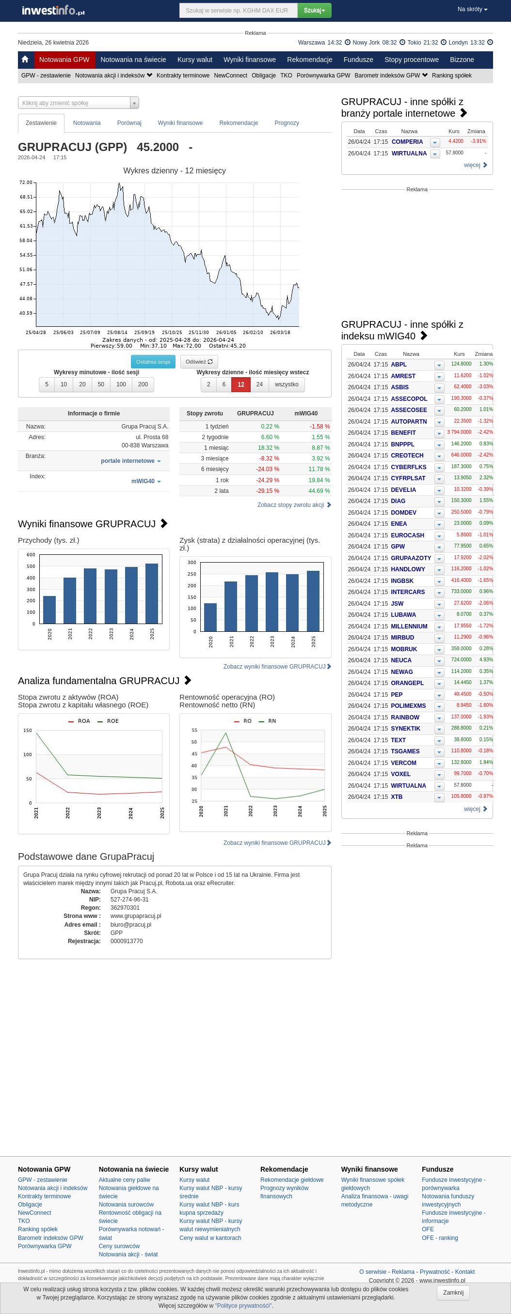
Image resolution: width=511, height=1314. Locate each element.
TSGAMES (405, 751)
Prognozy (286, 123)
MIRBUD (402, 637)
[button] (131, 461)
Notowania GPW (64, 59)
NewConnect (232, 75)
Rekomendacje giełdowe (292, 1179)
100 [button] (121, 384)
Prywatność (435, 1271)
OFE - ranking (440, 1238)
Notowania (87, 123)
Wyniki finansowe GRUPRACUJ (93, 524)
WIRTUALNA (410, 153)
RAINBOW (405, 717)
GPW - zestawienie (47, 75)
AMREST (403, 376)
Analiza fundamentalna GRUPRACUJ (105, 680)
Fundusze (358, 59)
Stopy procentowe (411, 59)
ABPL (399, 364)
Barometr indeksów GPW (392, 75)
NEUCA (401, 660)
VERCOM (403, 763)
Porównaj (129, 123)
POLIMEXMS (408, 706)
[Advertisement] (417, 255)
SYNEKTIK (405, 728)
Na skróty (473, 9)
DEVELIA (403, 490)
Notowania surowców (126, 1204)
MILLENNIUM (409, 626)
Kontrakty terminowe (183, 75)
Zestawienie (41, 123)
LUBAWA (403, 614)
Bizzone (462, 59)
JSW (397, 603)
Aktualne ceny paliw (124, 1179)
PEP (396, 694)
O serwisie (372, 1271)
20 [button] (82, 384)
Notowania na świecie (133, 59)
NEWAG (402, 672)
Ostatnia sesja (153, 362)
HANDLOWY (408, 569)
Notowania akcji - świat (128, 1254)
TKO (287, 75)
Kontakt (465, 1271)
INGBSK (402, 581)
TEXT (398, 740)
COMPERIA (408, 141)
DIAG (398, 501)
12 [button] (241, 384)
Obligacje (264, 75)
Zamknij (453, 1292)
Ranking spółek (452, 75)
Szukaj (314, 10)
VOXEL (401, 774)
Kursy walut (194, 59)
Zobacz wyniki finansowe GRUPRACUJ (278, 666)
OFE (428, 1229)
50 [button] (101, 384)
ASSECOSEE (409, 410)
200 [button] (143, 384)
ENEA (399, 523)
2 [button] (208, 384)
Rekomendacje (309, 59)
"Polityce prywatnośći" (243, 1305)
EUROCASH (407, 535)
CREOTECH (407, 455)
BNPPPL (403, 444)
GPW (398, 546)
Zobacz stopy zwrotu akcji (294, 505)
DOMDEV (403, 512)
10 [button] (64, 384)
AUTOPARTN (409, 421)
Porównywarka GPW (324, 75)
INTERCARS (408, 592)
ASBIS (400, 387)
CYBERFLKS (408, 467)
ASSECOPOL (409, 399)
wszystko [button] (287, 384)
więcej (476, 165)
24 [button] (259, 384)
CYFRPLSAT (408, 478)
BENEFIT (403, 432)
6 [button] (224, 384)
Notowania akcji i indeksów (114, 75)
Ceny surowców (119, 1246)
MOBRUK (404, 649)
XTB (396, 797)
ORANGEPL (407, 683)
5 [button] (46, 384)
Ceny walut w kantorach (210, 1238)
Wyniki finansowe (250, 59)
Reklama (403, 1271)
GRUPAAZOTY (411, 558)
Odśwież (199, 362)
